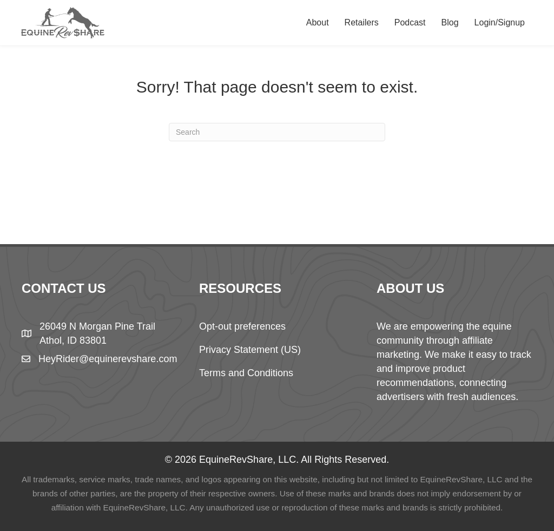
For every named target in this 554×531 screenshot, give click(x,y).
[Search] (277, 132)
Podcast (410, 22)
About (317, 22)
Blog (450, 22)
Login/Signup (499, 22)
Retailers (362, 22)
